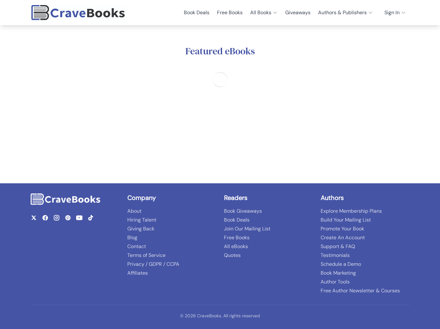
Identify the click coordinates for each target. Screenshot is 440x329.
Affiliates (137, 273)
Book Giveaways (243, 211)
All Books (264, 12)
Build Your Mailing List (346, 219)
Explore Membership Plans (351, 211)
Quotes (232, 255)
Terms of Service (146, 255)
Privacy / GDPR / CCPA (153, 264)
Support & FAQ (338, 246)
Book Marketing (338, 273)
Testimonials (335, 255)
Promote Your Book (342, 228)
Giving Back (140, 228)
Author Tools (335, 281)
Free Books (230, 12)
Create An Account (343, 237)
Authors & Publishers (345, 12)
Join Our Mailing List (247, 228)
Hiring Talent (141, 219)
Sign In (395, 12)
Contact (136, 246)
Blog (132, 237)
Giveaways (297, 12)
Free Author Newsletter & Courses (360, 290)
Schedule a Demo (341, 264)
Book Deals (196, 12)
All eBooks (236, 246)
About (134, 211)
